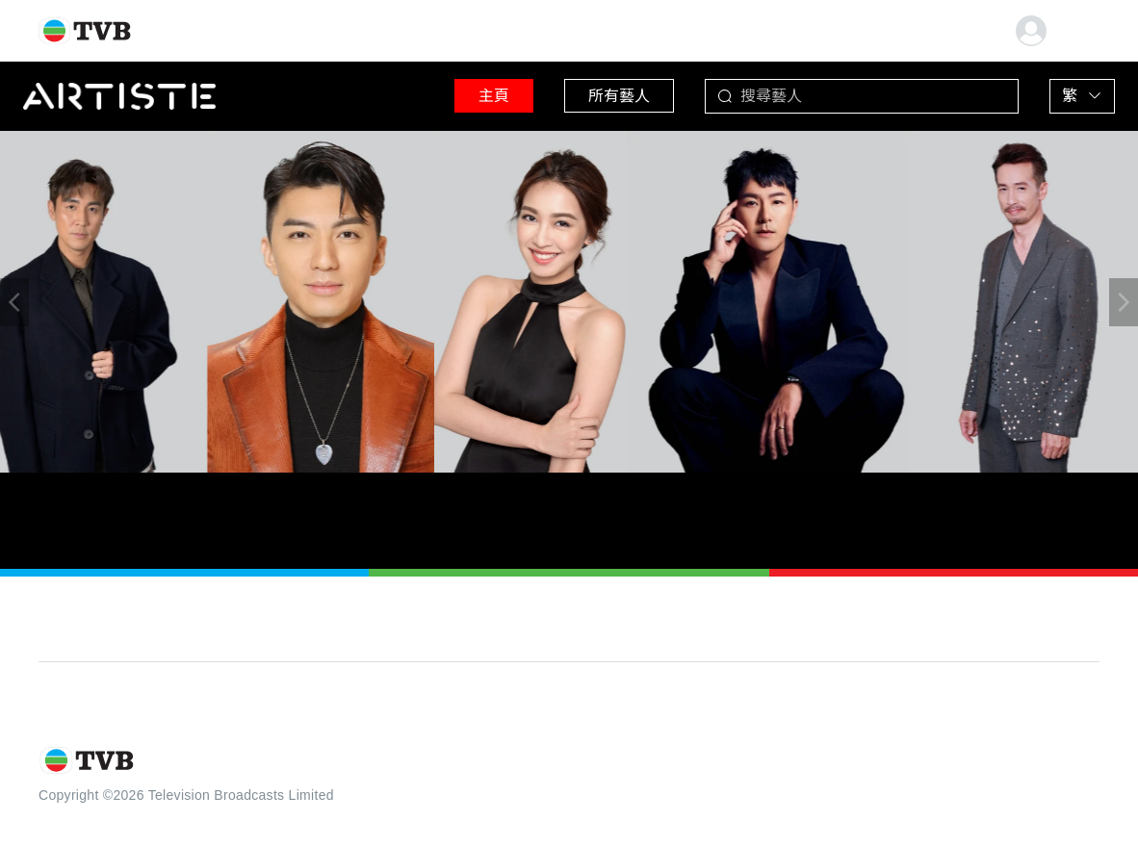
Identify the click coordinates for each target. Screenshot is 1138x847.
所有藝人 (619, 96)
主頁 (493, 96)
